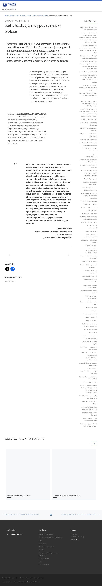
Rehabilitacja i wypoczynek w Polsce (88, 292)
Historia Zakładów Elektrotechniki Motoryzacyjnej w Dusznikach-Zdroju (91, 249)
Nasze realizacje (20, 16)
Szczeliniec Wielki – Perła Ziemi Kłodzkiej (89, 209)
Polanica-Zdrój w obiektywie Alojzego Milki (88, 378)
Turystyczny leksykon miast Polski (88, 303)
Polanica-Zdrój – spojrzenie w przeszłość (88, 266)
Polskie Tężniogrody (90, 179)
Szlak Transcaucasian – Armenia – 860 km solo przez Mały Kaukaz (88, 88)
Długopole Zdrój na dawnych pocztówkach (88, 364)
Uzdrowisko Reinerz (90, 329)
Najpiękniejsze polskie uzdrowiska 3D (90, 286)
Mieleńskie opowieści (90, 204)
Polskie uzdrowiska (91, 231)
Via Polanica (93, 333)
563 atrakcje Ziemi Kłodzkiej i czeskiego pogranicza (88, 144)
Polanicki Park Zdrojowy (89, 261)
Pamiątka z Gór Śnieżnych (46, 547)
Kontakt (41, 550)
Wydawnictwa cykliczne (40, 16)
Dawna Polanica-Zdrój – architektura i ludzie (89, 419)
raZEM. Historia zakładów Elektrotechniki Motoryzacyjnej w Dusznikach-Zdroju (89, 356)
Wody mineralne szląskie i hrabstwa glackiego (89, 337)
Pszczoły (94, 311)
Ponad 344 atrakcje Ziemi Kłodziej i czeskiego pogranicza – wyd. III (89, 173)
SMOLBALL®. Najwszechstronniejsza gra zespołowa (89, 371)
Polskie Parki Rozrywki (89, 276)
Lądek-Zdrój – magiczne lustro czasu (89, 150)
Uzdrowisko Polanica (90, 320)
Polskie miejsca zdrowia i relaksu (89, 241)
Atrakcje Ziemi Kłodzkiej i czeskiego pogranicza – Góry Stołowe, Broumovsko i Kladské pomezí (88, 65)
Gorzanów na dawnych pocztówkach (90, 183)
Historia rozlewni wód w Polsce (89, 403)
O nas (40, 540)
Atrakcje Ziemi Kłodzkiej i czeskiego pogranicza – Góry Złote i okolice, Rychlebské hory (88, 49)
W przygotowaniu (44, 558)
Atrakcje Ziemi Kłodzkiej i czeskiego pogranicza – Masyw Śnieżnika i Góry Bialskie (88, 78)
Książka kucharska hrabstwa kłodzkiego (88, 135)
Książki (29, 16)
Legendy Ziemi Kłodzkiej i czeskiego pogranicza (88, 29)
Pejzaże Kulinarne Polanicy (88, 201)
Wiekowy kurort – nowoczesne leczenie (90, 236)
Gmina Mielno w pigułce (89, 213)
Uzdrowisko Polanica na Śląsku (89, 343)
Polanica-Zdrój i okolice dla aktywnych (88, 257)
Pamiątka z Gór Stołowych (89, 119)
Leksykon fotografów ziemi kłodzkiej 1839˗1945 (88, 189)
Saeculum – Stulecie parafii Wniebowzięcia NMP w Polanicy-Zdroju (88, 103)
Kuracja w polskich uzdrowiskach (66, 495)
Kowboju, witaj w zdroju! (89, 222)
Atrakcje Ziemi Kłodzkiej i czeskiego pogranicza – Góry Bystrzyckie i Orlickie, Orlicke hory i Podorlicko (88, 112)
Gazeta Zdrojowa (91, 307)
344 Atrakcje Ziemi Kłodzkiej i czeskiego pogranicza (88, 218)
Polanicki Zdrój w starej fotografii (89, 414)
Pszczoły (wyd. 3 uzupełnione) (91, 227)
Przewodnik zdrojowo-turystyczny (90, 272)
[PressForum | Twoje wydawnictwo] (9, 4)
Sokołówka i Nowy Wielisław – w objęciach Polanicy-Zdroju (88, 95)
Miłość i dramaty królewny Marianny (88, 129)
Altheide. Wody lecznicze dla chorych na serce (88, 397)
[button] (9, 255)
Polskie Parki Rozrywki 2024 (88, 72)
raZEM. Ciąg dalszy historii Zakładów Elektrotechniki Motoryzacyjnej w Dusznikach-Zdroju (88, 389)
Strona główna (9, 16)
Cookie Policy (43, 543)
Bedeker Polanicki (91, 317)
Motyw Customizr (33, 582)
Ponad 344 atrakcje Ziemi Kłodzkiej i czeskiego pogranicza (89, 196)
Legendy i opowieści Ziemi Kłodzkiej (88, 166)
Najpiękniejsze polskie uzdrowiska (90, 281)
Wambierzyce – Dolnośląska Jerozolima (88, 124)
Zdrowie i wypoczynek (90, 314)
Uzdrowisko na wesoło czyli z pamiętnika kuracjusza (88, 57)
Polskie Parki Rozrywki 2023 (18, 495)
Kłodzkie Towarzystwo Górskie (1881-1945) (90, 155)
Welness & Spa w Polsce (89, 382)
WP (10, 582)
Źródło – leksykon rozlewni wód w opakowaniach (88, 425)
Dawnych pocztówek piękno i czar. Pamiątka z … (88, 161)
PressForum (13, 578)
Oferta (41, 561)
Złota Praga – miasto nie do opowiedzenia (88, 348)
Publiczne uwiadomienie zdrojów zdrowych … (89, 325)
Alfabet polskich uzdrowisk (88, 139)
